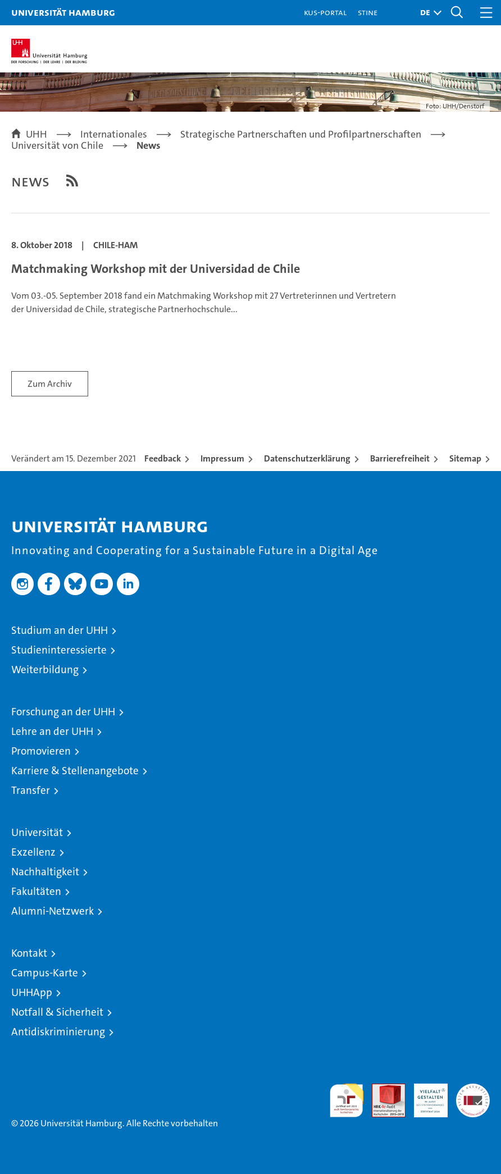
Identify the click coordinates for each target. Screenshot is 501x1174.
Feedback (162, 458)
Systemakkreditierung (473, 1089)
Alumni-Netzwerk (52, 911)
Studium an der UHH (59, 630)
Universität (37, 832)
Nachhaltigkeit (45, 872)
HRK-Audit (424, 1095)
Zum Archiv (50, 384)
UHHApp (31, 992)
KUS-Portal (325, 12)
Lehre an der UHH (52, 731)
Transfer (30, 790)
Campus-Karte (44, 973)
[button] (428, 12)
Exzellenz (33, 852)
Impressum (222, 458)
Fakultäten (36, 891)
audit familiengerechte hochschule (346, 1100)
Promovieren (41, 751)
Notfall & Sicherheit (57, 1012)
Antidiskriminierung (58, 1032)
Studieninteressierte (59, 650)
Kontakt (29, 953)
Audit (382, 1089)
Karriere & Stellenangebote (75, 771)
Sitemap (465, 458)
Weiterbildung (45, 670)
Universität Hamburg (63, 12)
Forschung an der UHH (63, 712)
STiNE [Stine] (367, 12)
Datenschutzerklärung (307, 458)
